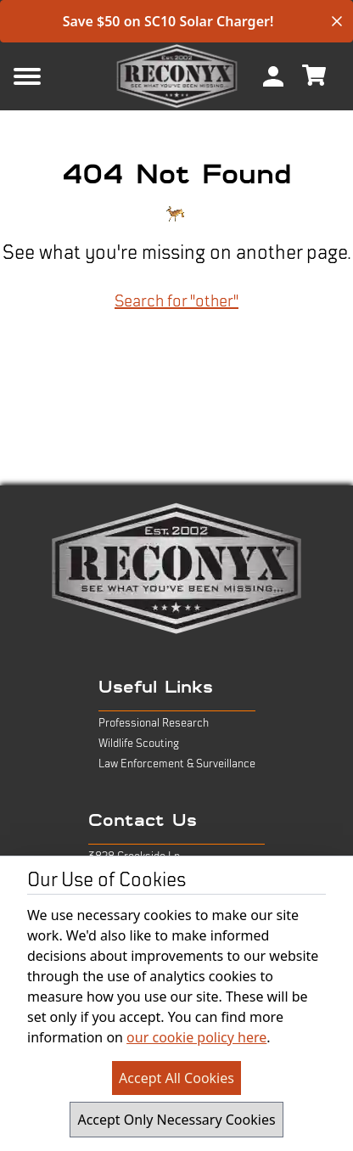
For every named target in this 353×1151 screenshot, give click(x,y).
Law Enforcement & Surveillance (176, 764)
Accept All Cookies (176, 1078)
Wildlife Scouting (138, 743)
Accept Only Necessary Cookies (176, 1119)
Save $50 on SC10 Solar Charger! (168, 21)
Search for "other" (176, 301)
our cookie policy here (196, 1037)
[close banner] (336, 21)
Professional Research (153, 723)
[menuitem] (273, 76)
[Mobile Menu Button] (54, 76)
